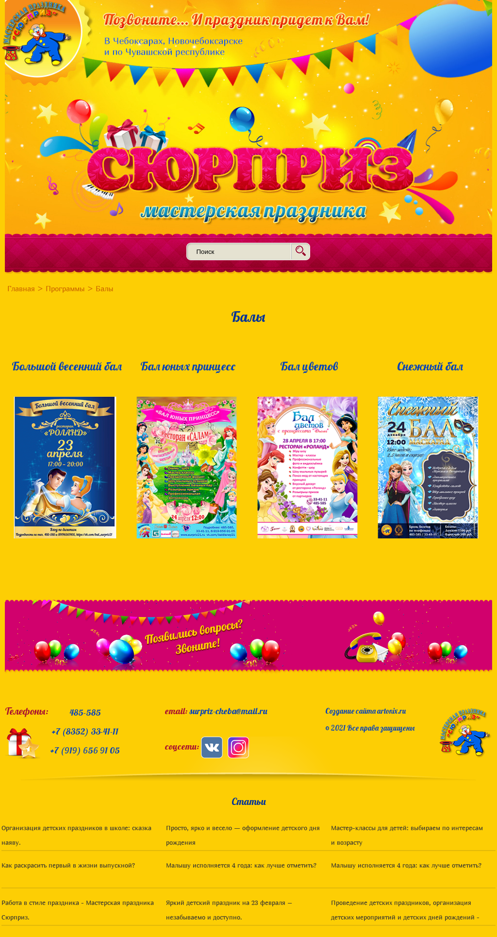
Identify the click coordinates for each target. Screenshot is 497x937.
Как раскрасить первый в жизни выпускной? (68, 865)
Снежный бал (430, 366)
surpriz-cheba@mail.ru (228, 711)
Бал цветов (309, 366)
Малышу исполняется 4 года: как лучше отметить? (241, 865)
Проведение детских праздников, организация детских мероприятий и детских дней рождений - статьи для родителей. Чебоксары (405, 917)
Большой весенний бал (67, 366)
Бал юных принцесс (187, 366)
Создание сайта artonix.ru (365, 711)
